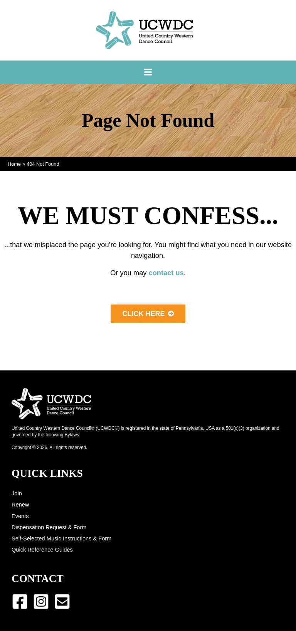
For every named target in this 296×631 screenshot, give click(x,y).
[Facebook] (20, 601)
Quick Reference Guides (42, 550)
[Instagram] (41, 601)
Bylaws (72, 434)
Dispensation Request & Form (49, 527)
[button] (148, 314)
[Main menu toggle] (148, 72)
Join (17, 493)
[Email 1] (62, 601)
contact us (166, 273)
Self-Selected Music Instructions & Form (61, 538)
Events (20, 516)
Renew (20, 504)
